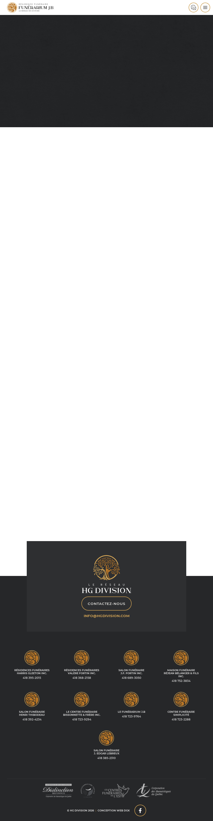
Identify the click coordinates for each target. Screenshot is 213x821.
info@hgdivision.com (106, 616)
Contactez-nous (106, 603)
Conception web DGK (114, 810)
